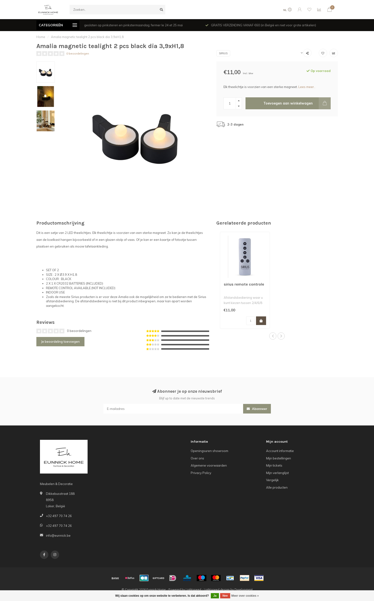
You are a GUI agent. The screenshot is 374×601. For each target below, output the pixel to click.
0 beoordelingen (77, 53)
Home (40, 37)
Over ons (197, 458)
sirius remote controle (244, 284)
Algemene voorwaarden (209, 465)
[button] (272, 336)
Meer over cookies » (245, 595)
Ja (214, 595)
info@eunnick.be (58, 535)
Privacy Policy (201, 473)
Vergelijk (272, 480)
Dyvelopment (243, 589)
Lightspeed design (217, 589)
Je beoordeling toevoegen (60, 341)
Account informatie (280, 451)
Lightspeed (193, 589)
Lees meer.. (306, 87)
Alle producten (277, 487)
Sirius (223, 53)
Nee (225, 595)
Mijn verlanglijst (277, 473)
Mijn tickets (274, 465)
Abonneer (257, 409)
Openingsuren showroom (209, 451)
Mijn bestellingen (278, 458)
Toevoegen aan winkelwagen (297, 103)
